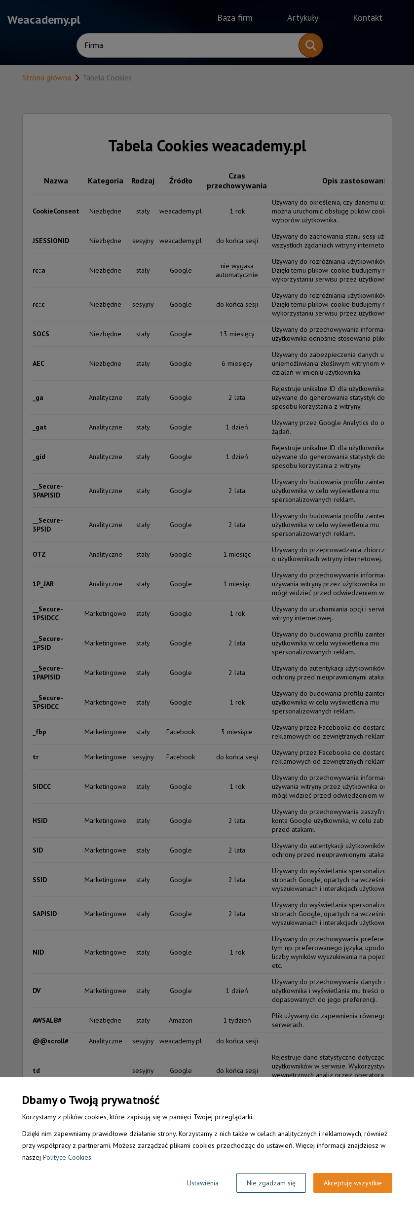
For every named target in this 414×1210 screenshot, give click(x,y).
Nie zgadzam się (271, 1182)
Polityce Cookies (67, 1157)
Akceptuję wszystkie (353, 1182)
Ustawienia (203, 1182)
